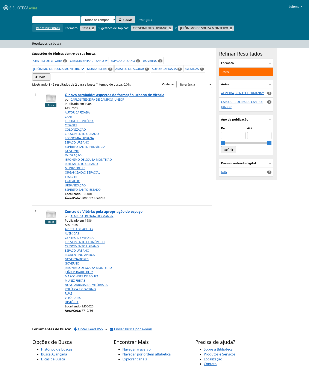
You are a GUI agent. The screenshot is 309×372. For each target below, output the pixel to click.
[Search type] (98, 19)
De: (223, 128)
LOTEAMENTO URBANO (81, 164)
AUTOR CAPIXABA (164, 69)
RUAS (68, 293)
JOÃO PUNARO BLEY (79, 272)
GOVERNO (150, 61)
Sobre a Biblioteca (218, 349)
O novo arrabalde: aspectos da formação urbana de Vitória (114, 94)
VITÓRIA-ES (73, 298)
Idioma (295, 7)
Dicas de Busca (53, 359)
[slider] (223, 143)
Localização (213, 359)
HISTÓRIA (72, 302)
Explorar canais (134, 359)
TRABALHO (72, 181)
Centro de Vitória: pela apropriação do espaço (103, 211)
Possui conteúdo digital (238, 163)
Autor (225, 84)
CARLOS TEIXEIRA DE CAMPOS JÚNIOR (97, 99)
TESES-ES (71, 177)
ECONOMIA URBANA (79, 138)
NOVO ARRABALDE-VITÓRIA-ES (86, 285)
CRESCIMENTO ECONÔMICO (85, 242)
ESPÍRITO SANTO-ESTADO (83, 190)
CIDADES (71, 125)
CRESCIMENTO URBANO (89, 61)
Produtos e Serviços (220, 354)
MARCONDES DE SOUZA (81, 276)
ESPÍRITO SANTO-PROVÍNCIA (85, 147)
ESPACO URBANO (123, 61)
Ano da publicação (234, 119)
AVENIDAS (192, 69)
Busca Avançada (54, 354)
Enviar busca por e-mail (131, 329)
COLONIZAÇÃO (75, 129)
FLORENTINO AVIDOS (80, 255)
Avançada (145, 20)
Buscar (125, 20)
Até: (250, 128)
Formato (227, 63)
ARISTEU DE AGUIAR (129, 69)
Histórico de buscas (56, 349)
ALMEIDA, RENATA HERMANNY (92, 216)
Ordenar (168, 84)
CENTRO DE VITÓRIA (47, 61)
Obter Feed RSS (88, 329)
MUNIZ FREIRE (97, 69)
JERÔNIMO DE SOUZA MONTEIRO (58, 69)
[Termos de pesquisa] (56, 19)
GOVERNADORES (77, 259)
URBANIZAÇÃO (75, 185)
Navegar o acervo (136, 349)
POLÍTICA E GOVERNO (80, 289)
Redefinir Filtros (48, 28)
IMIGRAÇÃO (73, 155)
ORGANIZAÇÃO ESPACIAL (82, 172)
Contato (210, 363)
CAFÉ (68, 117)
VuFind (14, 6)
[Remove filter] (93, 28)
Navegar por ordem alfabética (146, 354)
